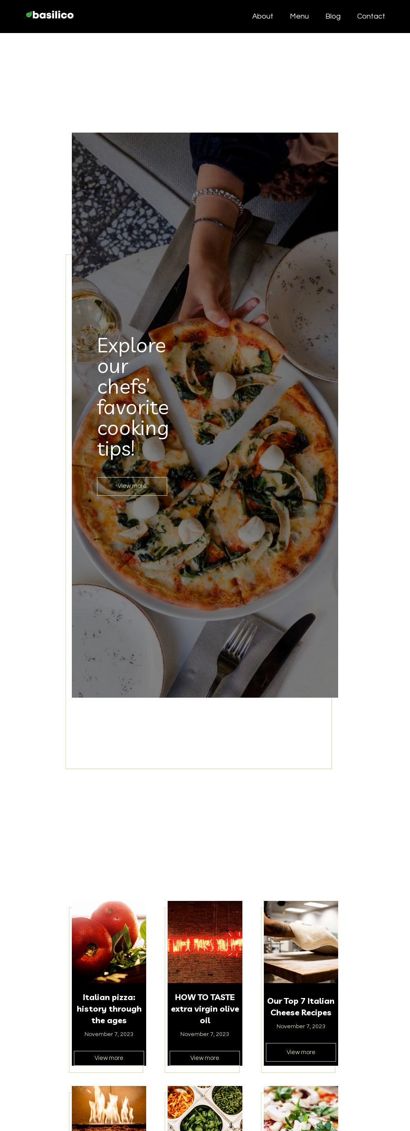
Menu (299, 16)
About (262, 16)
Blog (333, 16)
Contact (371, 16)
